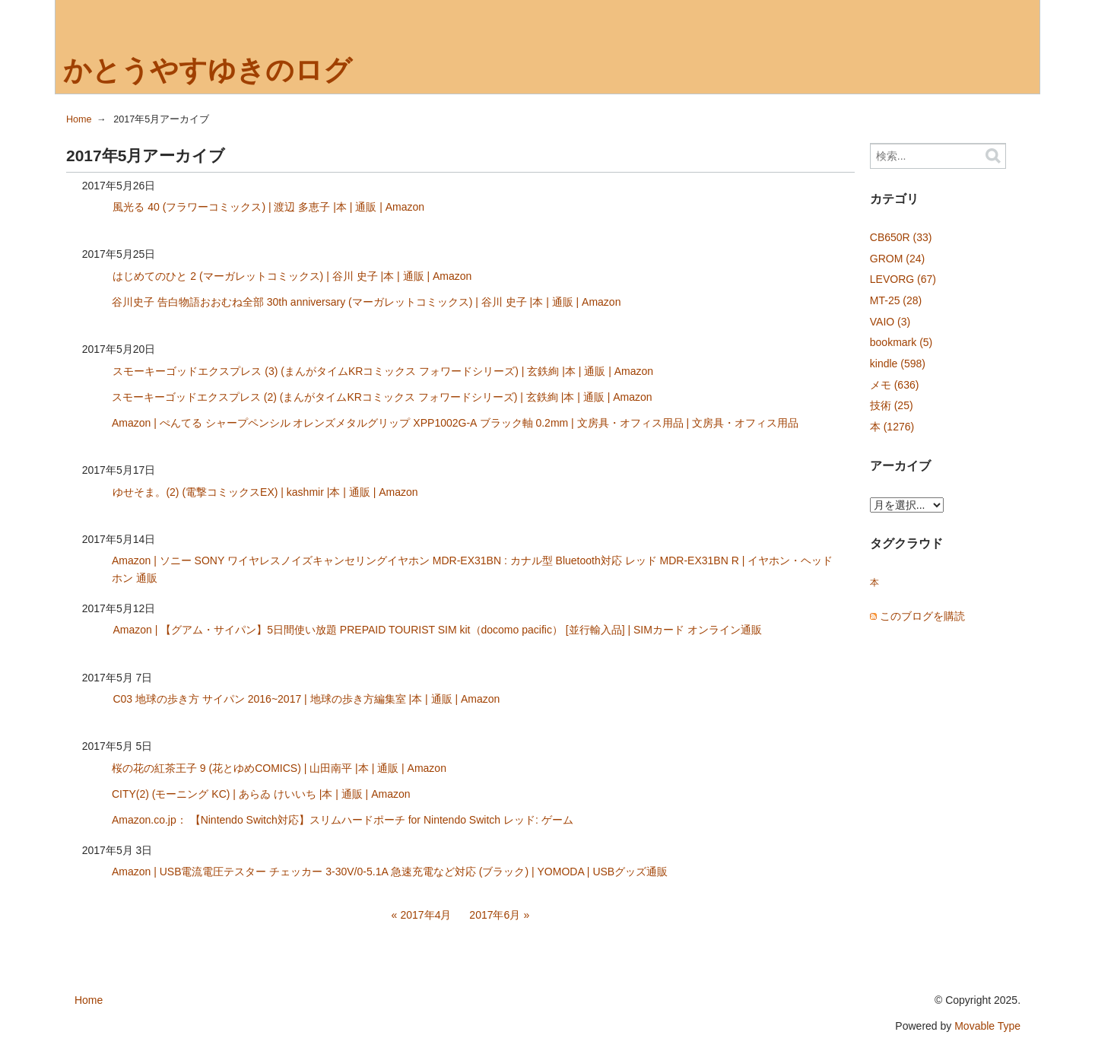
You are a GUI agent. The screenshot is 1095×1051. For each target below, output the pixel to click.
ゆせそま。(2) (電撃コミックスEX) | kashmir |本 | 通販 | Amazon (265, 492)
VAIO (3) (890, 322)
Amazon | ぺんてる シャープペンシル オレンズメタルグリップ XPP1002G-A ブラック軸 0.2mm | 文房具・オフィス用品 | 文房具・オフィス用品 (455, 423)
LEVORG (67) (903, 279)
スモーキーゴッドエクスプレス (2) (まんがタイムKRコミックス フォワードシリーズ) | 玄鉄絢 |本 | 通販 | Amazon (382, 397)
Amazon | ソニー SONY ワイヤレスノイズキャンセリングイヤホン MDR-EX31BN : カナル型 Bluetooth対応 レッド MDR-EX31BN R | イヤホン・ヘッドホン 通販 (472, 569)
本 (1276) (892, 427)
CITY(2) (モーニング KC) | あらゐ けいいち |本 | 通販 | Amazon (261, 794)
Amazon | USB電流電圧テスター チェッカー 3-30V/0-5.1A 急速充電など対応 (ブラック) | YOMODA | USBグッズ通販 (390, 871)
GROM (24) (897, 258)
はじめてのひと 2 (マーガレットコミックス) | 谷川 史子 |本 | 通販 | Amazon (292, 276)
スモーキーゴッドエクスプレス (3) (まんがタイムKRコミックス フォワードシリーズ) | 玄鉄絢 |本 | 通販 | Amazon (383, 371)
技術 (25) (891, 405)
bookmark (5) (901, 342)
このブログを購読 (922, 616)
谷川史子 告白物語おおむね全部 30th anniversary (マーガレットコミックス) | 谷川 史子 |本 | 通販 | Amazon (366, 302)
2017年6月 (494, 915)
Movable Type (987, 1026)
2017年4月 (426, 915)
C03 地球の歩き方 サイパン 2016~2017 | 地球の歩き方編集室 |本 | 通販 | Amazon (306, 699)
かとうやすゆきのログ (207, 70)
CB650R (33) (901, 237)
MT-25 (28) (896, 300)
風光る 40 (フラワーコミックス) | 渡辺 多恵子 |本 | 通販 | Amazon (268, 207)
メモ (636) (894, 385)
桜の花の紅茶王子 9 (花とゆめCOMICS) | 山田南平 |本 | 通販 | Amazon (279, 768)
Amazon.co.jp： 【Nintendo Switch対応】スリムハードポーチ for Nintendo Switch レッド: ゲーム (342, 820)
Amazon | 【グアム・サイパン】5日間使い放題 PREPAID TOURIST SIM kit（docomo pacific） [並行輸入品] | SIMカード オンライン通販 (437, 630)
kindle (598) (897, 363)
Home (79, 119)
